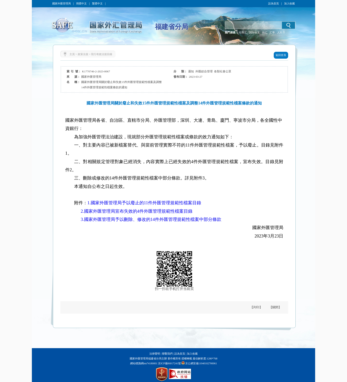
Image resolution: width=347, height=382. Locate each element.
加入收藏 (289, 3)
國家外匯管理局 (61, 3)
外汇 (264, 32)
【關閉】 (275, 307)
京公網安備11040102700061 (201, 363)
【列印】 (256, 307)
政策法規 (83, 54)
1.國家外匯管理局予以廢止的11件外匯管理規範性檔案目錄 (144, 202)
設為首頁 (273, 3)
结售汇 (243, 32)
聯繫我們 (167, 353)
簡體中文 (81, 3)
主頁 (72, 54)
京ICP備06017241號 (169, 363)
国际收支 (254, 32)
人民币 (281, 32)
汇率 (272, 32)
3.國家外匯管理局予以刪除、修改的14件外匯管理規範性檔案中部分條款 (151, 219)
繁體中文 (97, 3)
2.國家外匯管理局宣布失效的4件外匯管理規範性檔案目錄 (137, 211)
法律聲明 (154, 353)
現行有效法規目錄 (101, 54)
